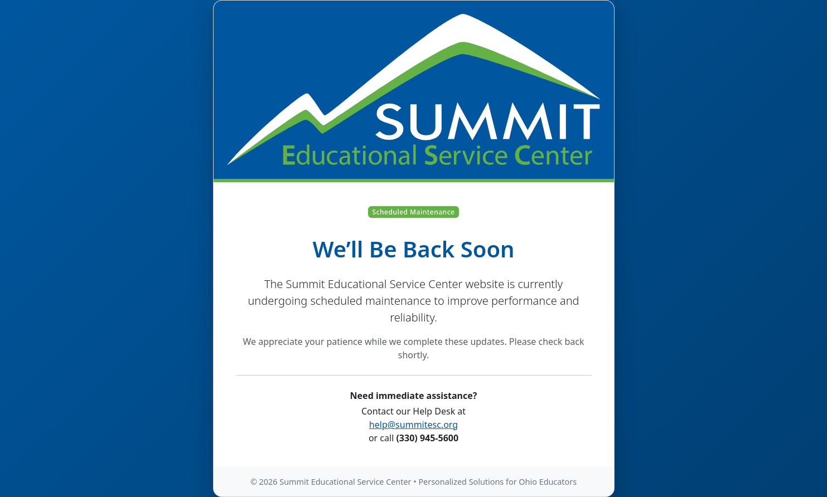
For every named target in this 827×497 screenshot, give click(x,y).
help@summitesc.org (413, 424)
